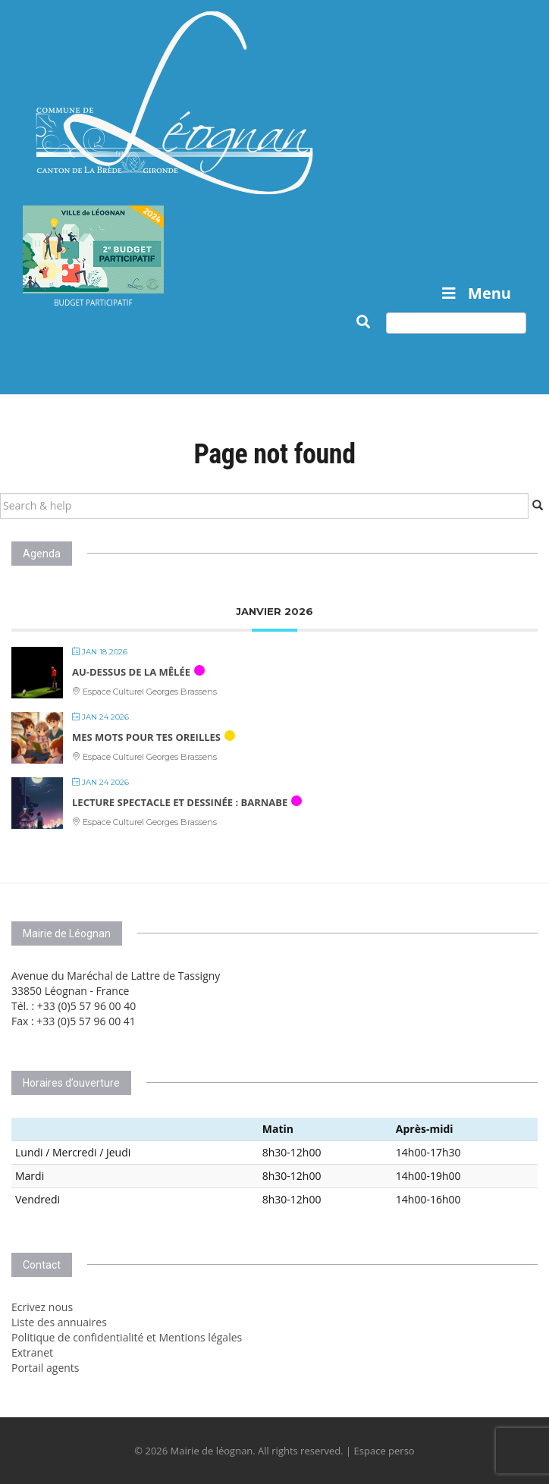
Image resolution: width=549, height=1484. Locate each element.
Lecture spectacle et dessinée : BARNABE (179, 802)
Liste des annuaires (59, 1322)
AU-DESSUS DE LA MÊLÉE (131, 672)
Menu (475, 293)
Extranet (32, 1352)
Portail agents (45, 1367)
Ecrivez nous (42, 1307)
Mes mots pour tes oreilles (146, 737)
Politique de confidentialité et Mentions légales (126, 1337)
